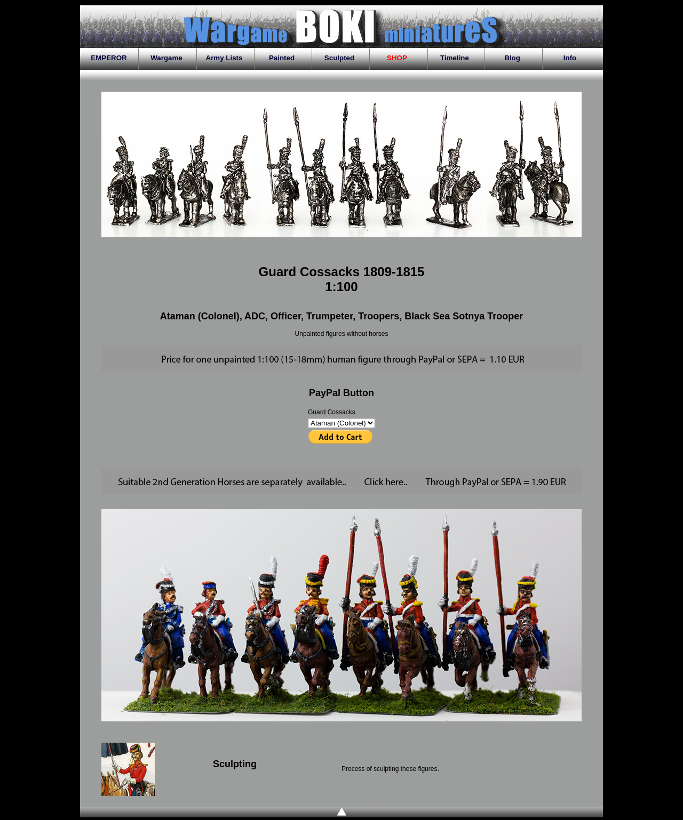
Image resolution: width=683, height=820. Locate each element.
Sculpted (339, 58)
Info (569, 58)
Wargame (166, 58)
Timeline (454, 58)
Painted (282, 58)
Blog (512, 58)
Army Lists (224, 58)
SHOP (397, 58)
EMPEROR (108, 58)
